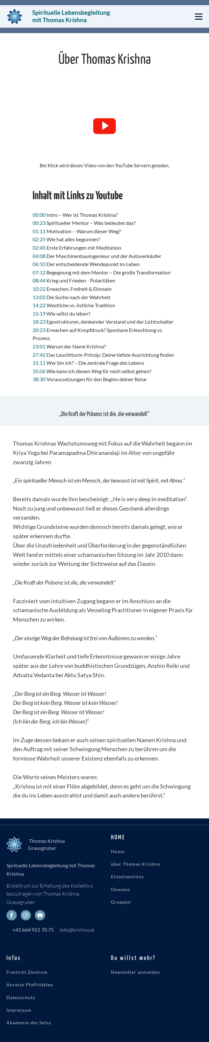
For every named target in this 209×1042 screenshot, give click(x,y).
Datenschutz (20, 997)
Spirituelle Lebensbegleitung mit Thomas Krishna (71, 16)
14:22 (39, 305)
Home (117, 851)
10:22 (39, 289)
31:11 (39, 363)
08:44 (39, 280)
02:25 (39, 239)
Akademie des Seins (28, 1022)
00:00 (39, 215)
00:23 (39, 223)
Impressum (19, 1010)
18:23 (39, 321)
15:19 (39, 313)
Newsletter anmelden (135, 972)
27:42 (39, 355)
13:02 (39, 297)
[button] (104, 126)
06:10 (39, 264)
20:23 (39, 330)
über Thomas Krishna (135, 864)
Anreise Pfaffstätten (29, 984)
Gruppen (121, 901)
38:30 (39, 379)
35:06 (39, 371)
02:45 (39, 247)
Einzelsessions (127, 876)
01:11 (39, 231)
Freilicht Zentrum (27, 972)
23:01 (39, 346)
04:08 (39, 256)
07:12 (39, 272)
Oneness (120, 889)
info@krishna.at (77, 930)
